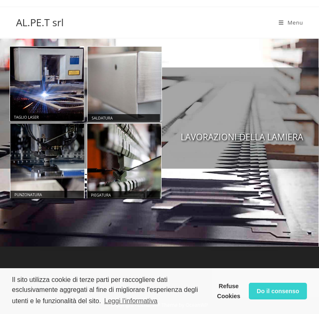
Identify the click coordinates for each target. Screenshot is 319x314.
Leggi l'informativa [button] (130, 300)
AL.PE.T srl (40, 22)
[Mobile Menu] (291, 22)
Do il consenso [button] (278, 291)
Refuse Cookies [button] (228, 291)
